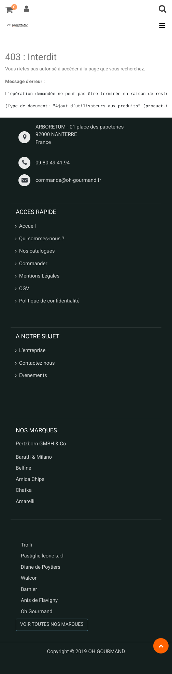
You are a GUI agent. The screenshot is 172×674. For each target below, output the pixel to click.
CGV (24, 288)
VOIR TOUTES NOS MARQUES (52, 624)
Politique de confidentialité (49, 301)
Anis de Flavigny (39, 600)
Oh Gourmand (36, 611)
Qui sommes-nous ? (41, 238)
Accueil (27, 226)
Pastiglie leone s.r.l (43, 556)
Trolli (26, 545)
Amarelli (25, 501)
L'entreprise (32, 350)
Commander (33, 263)
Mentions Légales (39, 276)
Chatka (24, 490)
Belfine (23, 468)
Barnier (29, 589)
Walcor (29, 578)
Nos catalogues (37, 251)
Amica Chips (30, 479)
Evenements (33, 375)
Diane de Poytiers (40, 567)
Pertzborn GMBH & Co (41, 444)
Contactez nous (37, 363)
